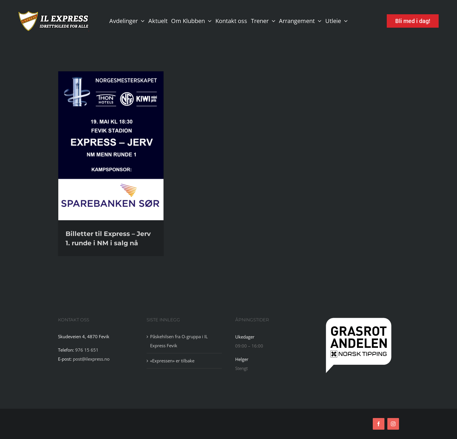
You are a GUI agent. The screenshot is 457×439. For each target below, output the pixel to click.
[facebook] (378, 424)
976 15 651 (87, 350)
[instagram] (393, 424)
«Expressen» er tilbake (172, 361)
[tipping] (358, 318)
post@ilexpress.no (91, 359)
